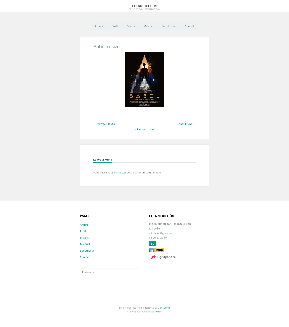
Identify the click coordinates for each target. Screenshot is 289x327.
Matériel (148, 26)
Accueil (99, 26)
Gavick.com (164, 307)
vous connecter (117, 172)
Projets (130, 26)
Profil (115, 26)
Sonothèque (169, 26)
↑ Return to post (144, 129)
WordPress (157, 311)
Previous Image (103, 123)
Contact (189, 26)
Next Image (188, 123)
